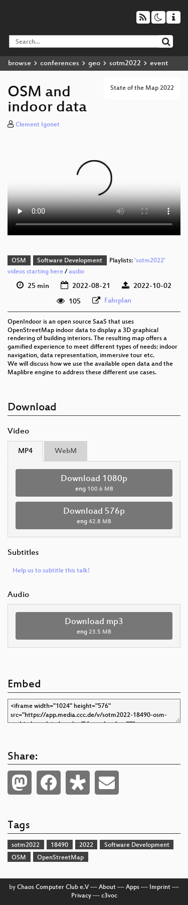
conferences (59, 63)
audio (76, 271)
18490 (59, 845)
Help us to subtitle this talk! (51, 570)
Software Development (69, 260)
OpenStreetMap (60, 857)
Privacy (81, 895)
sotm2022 (125, 63)
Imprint (159, 887)
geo (94, 63)
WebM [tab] (66, 451)
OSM (19, 260)
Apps (132, 887)
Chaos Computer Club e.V (53, 887)
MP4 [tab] (25, 451)
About (107, 887)
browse (19, 63)
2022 (86, 845)
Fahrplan (117, 300)
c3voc (109, 895)
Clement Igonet (38, 124)
